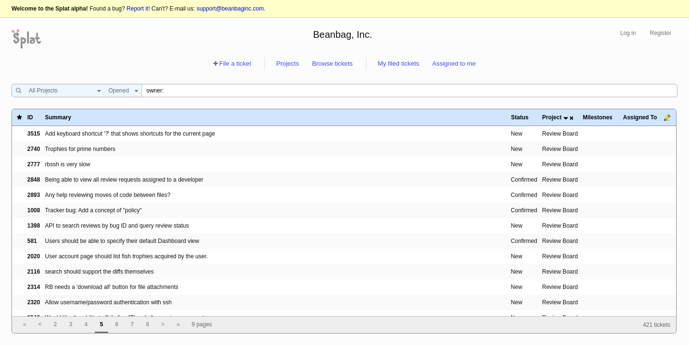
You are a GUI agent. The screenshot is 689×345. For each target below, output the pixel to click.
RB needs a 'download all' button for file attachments (111, 287)
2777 (33, 164)
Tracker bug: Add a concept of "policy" (93, 210)
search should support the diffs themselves (99, 272)
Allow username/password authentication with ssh (108, 302)
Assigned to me (454, 63)
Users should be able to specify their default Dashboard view (122, 241)
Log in (628, 33)
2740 (33, 149)
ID (30, 117)
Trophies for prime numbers (80, 149)
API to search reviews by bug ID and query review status (117, 226)
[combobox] (62, 90)
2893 (33, 195)
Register (660, 33)
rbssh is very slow (67, 164)
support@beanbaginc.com (230, 8)
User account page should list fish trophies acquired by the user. (126, 256)
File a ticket (235, 63)
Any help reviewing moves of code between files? (107, 195)
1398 (33, 226)
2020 (33, 256)
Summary (58, 117)
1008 (33, 210)
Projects (287, 63)
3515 (33, 134)
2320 (33, 302)
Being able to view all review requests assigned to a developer (124, 180)
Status (520, 117)
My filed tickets (398, 63)
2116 (33, 272)
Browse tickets (332, 63)
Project (552, 117)
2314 (33, 287)
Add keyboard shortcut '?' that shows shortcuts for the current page (130, 134)
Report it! (138, 8)
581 (32, 241)
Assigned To (640, 117)
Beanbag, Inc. (342, 34)
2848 (33, 180)
